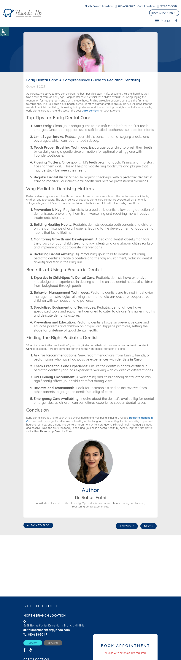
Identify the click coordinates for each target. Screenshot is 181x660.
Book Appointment (164, 12)
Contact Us (52, 643)
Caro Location (146, 6)
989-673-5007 (168, 6)
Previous (126, 526)
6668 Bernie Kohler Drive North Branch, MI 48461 (54, 625)
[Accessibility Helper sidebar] (4, 31)
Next (148, 526)
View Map (33, 643)
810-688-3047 (126, 6)
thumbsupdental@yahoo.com (46, 630)
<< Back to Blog (38, 525)
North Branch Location (98, 6)
